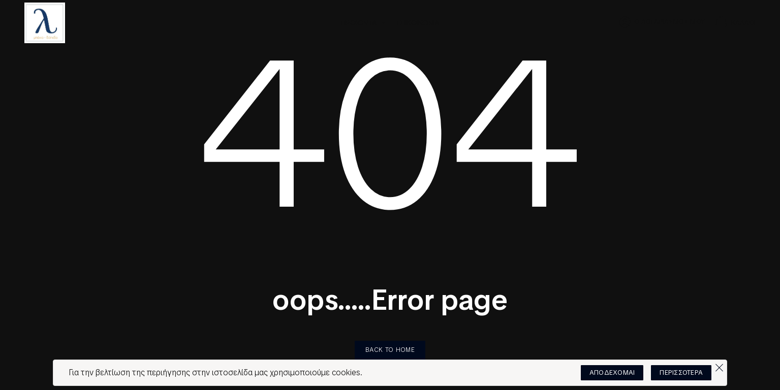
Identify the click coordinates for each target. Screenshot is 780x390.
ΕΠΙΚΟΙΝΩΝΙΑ (418, 22)
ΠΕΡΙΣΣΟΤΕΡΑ (681, 372)
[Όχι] (719, 365)
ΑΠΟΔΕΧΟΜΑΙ (612, 372)
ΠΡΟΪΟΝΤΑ (364, 23)
